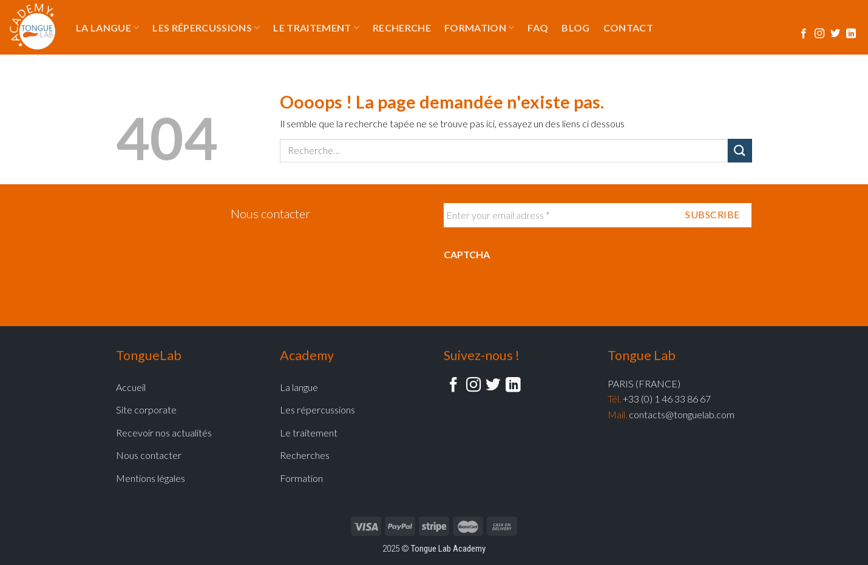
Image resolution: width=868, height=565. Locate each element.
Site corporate (146, 409)
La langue (107, 28)
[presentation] (536, 293)
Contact (628, 27)
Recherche (402, 27)
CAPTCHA (467, 254)
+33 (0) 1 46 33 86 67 (667, 398)
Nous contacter (270, 213)
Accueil (131, 387)
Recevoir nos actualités (164, 432)
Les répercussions (206, 28)
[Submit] (740, 150)
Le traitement (316, 28)
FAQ (537, 27)
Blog (575, 27)
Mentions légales (150, 478)
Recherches (305, 455)
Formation (479, 28)
